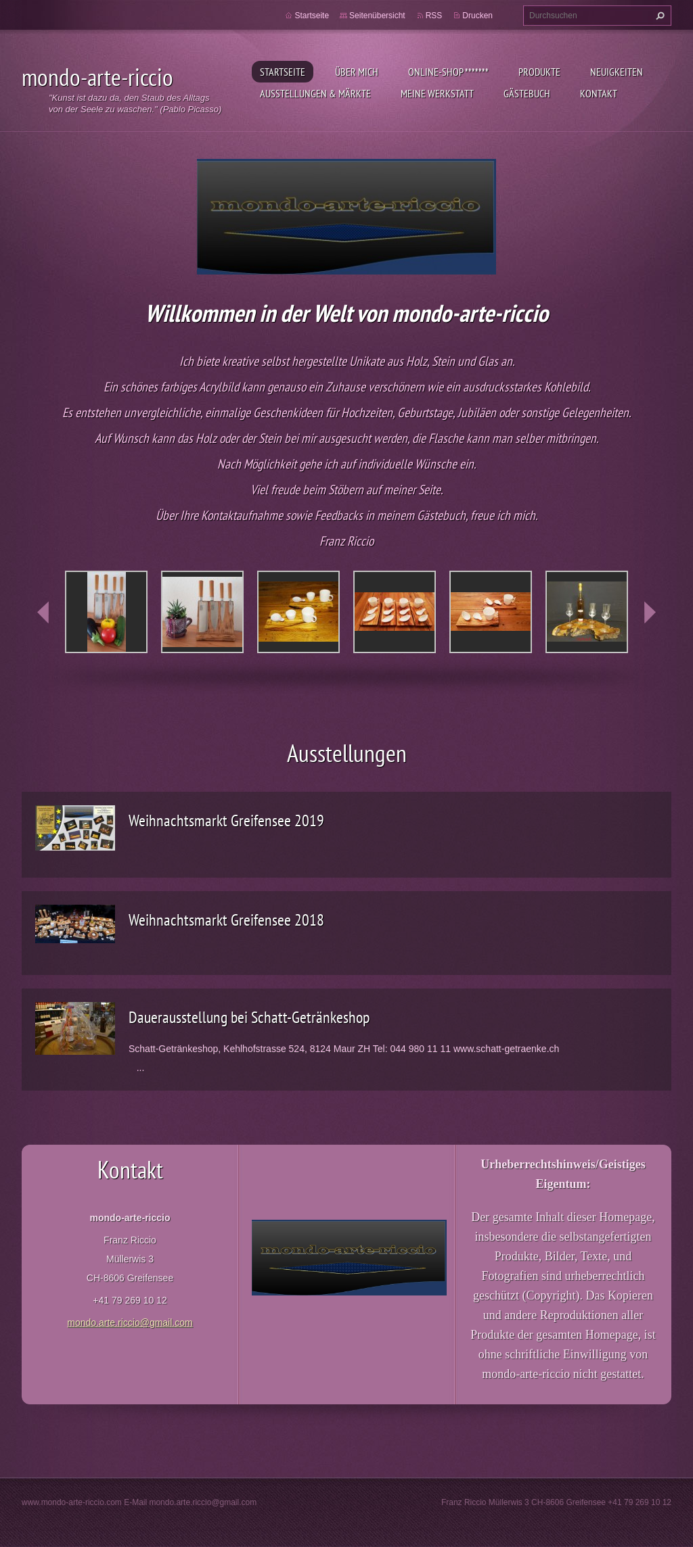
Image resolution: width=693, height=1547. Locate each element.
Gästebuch (527, 93)
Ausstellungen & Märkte (315, 93)
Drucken (477, 15)
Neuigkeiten (616, 71)
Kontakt (598, 93)
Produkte (539, 71)
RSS (434, 15)
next (649, 612)
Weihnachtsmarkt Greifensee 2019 (226, 820)
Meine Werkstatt (437, 93)
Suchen (658, 15)
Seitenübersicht (377, 15)
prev (43, 612)
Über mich (356, 71)
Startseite (282, 71)
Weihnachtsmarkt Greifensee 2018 (226, 919)
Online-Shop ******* (448, 71)
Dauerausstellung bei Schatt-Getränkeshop (249, 1017)
